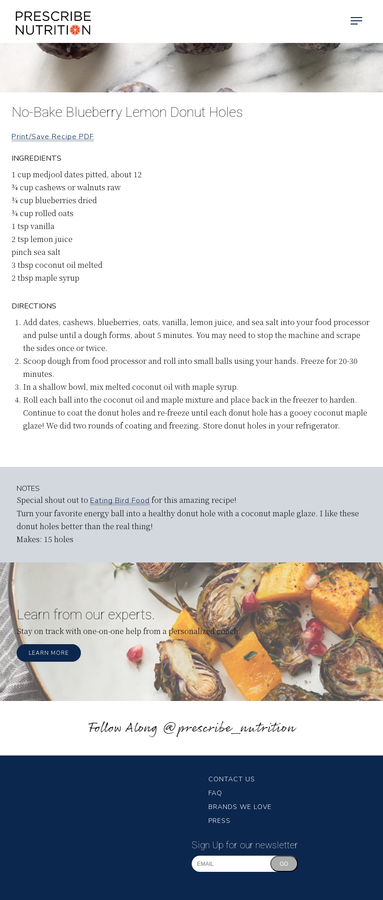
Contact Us (231, 779)
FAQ (215, 793)
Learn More (49, 653)
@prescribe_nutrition (229, 728)
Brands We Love (240, 807)
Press (219, 820)
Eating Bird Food (120, 500)
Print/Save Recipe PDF (53, 137)
